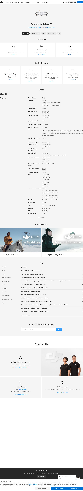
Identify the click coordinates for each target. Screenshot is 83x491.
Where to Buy (45, 2)
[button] (78, 478)
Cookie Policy (53, 485)
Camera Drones (9, 2)
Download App (41, 476)
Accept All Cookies (75, 488)
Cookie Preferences (32, 484)
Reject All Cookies (58, 488)
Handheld (16, 2)
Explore (33, 2)
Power (22, 2)
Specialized (27, 2)
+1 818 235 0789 (22, 390)
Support (38, 2)
